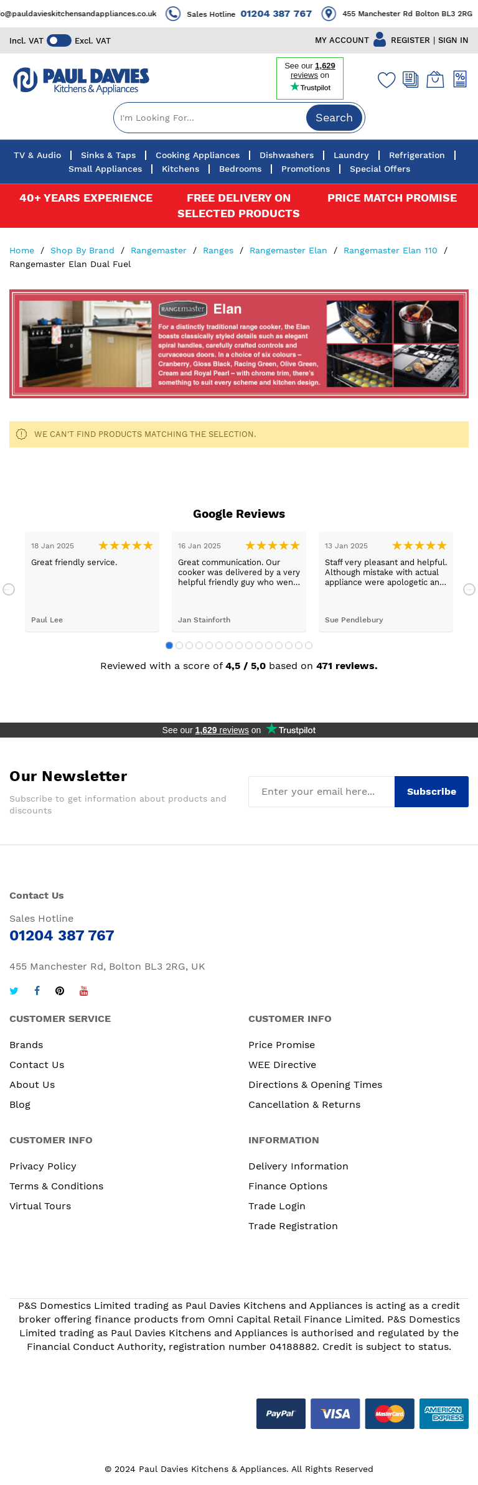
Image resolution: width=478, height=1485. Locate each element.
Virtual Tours (40, 1206)
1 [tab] (169, 645)
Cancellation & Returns (304, 1104)
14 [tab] (298, 645)
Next (469, 589)
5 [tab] (209, 645)
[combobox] (239, 117)
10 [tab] (259, 645)
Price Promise (281, 1045)
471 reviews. (347, 666)
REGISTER (410, 40)
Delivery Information (298, 1166)
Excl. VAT (93, 40)
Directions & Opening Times (315, 1084)
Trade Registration (293, 1226)
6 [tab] (219, 645)
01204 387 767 (290, 13)
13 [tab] (289, 645)
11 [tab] (269, 645)
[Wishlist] (384, 79)
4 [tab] (199, 645)
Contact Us (36, 1064)
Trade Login (277, 1206)
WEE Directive (282, 1064)
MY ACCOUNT (342, 40)
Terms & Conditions (56, 1186)
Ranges (220, 250)
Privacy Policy (43, 1166)
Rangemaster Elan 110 (392, 250)
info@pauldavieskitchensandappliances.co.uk (88, 13)
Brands (26, 1045)
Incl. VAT (26, 40)
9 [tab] (249, 645)
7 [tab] (229, 645)
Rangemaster (160, 250)
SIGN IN (453, 40)
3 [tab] (189, 645)
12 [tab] (279, 645)
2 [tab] (179, 645)
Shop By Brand (84, 250)
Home (23, 250)
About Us (32, 1084)
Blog (19, 1104)
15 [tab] (308, 645)
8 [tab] (239, 645)
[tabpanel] (92, 582)
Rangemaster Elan (290, 250)
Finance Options (287, 1186)
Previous (8, 589)
